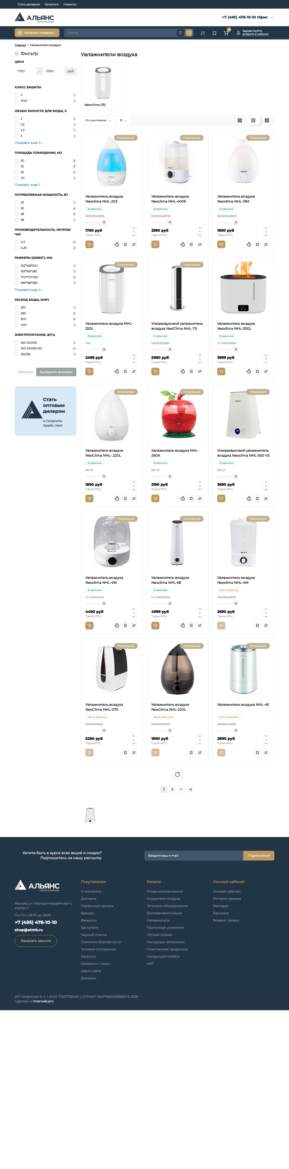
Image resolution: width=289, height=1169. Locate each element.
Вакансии (89, 1079)
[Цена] (25, 71)
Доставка (88, 1057)
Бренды (87, 1072)
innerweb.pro (43, 1160)
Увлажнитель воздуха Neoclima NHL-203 (176, 137)
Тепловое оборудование (167, 1065)
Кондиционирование (165, 1050)
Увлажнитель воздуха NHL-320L (167, 296)
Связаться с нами (95, 1122)
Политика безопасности (101, 1101)
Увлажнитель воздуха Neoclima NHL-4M (176, 719)
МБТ (150, 1122)
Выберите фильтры (56, 372)
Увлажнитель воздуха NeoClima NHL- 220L (179, 454)
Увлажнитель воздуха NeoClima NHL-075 (177, 772)
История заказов (227, 1057)
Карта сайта (91, 1130)
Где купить (89, 1086)
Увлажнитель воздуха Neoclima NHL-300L (178, 402)
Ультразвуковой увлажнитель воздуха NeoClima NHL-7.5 (174, 351)
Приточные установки (165, 1086)
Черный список (94, 1094)
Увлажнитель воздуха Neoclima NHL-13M (177, 243)
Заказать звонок (36, 1100)
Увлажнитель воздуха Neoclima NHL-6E (175, 666)
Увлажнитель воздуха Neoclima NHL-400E (178, 190)
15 (123, 120)
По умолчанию (98, 120)
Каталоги (52, 4)
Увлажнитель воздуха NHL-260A (168, 507)
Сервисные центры (97, 1065)
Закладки (220, 1065)
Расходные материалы (165, 1101)
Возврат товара (226, 1079)
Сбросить (25, 372)
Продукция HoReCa (163, 1115)
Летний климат (159, 1094)
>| (190, 948)
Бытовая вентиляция (164, 1072)
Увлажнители (158, 1079)
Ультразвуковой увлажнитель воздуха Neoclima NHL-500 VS (174, 563)
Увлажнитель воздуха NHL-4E (165, 878)
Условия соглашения (98, 1108)
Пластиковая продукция (167, 1108)
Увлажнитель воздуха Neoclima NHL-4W (176, 613)
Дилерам (88, 1137)
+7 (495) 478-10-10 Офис (244, 17)
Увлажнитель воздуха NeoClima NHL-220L (178, 825)
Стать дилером (29, 4)
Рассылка (221, 1072)
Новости (69, 4)
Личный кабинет (227, 1050)
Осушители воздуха (163, 1057)
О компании (91, 1050)
